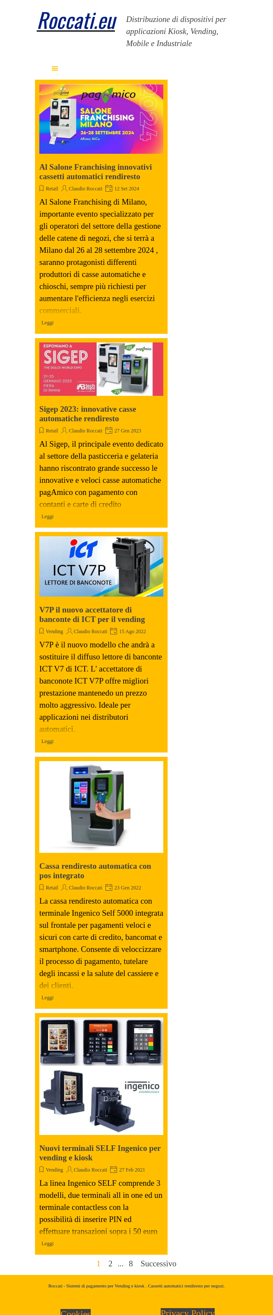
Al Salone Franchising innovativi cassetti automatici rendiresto (95, 171)
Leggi (47, 323)
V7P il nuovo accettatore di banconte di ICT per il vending (92, 614)
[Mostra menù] (55, 68)
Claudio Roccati (85, 189)
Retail (52, 189)
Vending (54, 631)
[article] (101, 207)
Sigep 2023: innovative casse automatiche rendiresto (87, 413)
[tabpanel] (77, 25)
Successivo (159, 1263)
